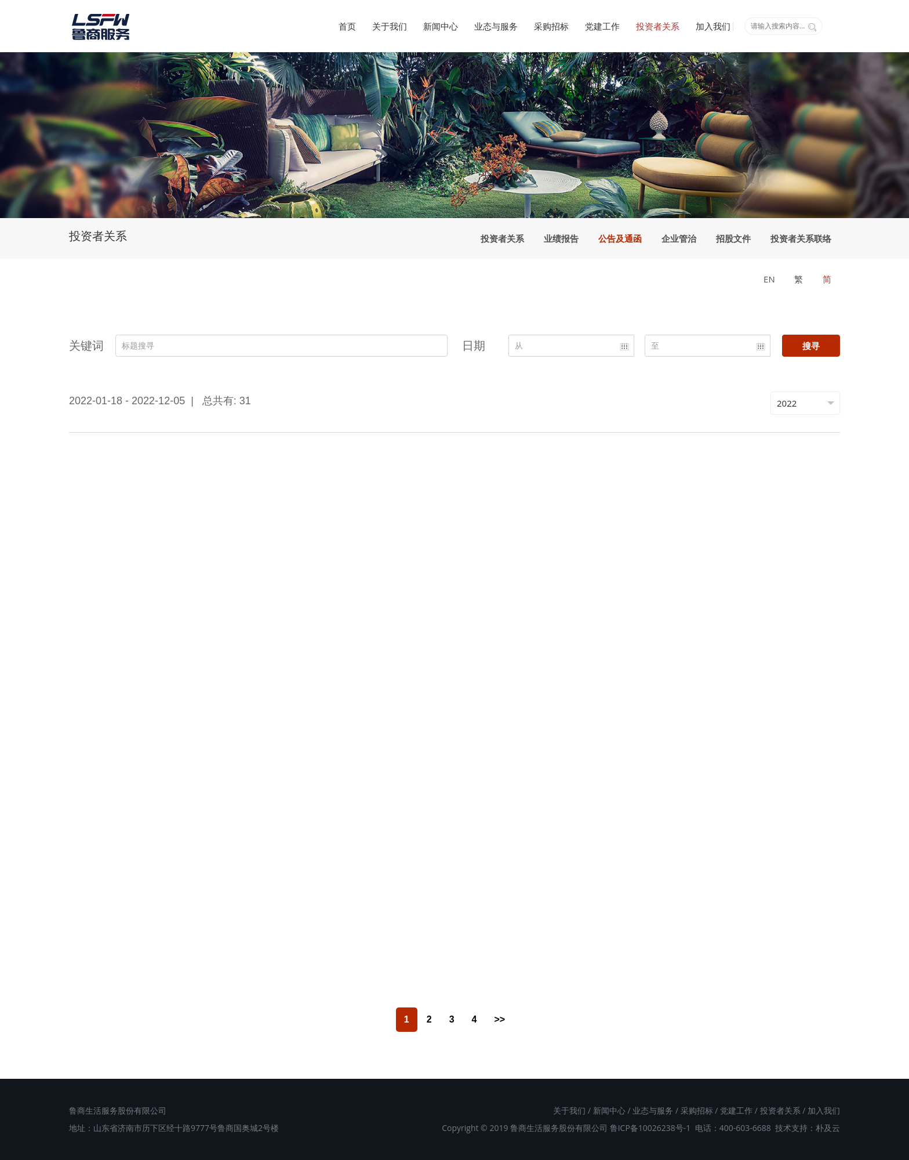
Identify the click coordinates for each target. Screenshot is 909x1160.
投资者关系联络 (800, 238)
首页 (347, 26)
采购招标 (551, 26)
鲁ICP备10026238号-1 (650, 1127)
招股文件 (733, 238)
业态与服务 (496, 26)
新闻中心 (440, 26)
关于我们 (389, 26)
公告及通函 (620, 238)
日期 (473, 345)
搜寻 (811, 345)
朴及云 (828, 1127)
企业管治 (678, 238)
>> (499, 1019)
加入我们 (713, 26)
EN (769, 279)
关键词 (86, 345)
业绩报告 (561, 238)
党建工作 (602, 26)
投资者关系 (657, 26)
